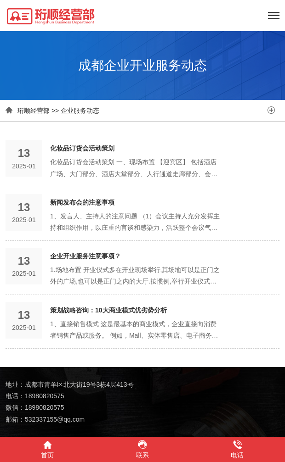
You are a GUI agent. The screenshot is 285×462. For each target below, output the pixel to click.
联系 (142, 449)
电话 (237, 449)
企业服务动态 (80, 110)
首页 (47, 449)
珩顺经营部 (33, 110)
